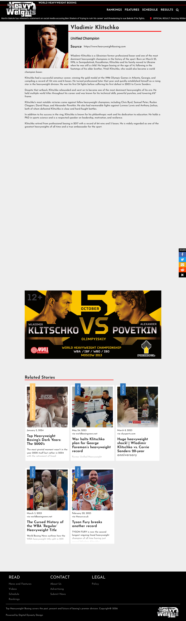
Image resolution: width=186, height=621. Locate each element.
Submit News (58, 594)
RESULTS (167, 10)
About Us (55, 584)
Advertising (57, 589)
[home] (21, 9)
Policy (95, 584)
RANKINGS (114, 10)
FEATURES (132, 10)
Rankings (14, 599)
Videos (13, 589)
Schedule (14, 594)
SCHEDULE (150, 10)
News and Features (20, 584)
